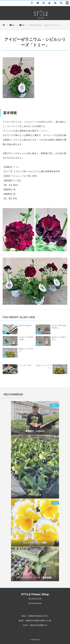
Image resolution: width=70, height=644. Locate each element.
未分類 (55, 503)
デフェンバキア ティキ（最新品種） (35, 577)
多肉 (4, 334)
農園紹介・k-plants (35, 432)
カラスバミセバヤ (25, 326)
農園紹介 (54, 406)
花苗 (37, 334)
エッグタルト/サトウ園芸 (35, 543)
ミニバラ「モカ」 (26, 365)
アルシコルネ (35, 495)
